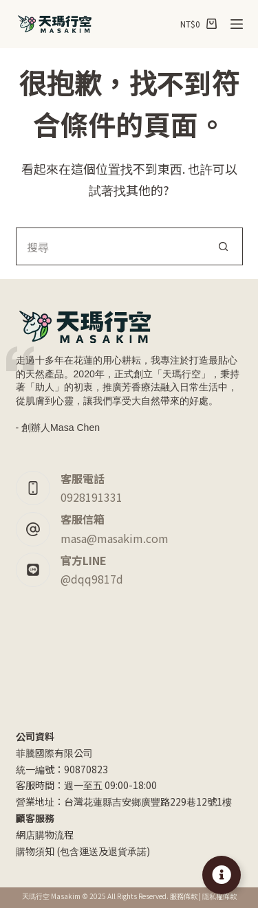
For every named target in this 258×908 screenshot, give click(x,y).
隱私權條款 (219, 896)
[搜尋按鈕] (224, 246)
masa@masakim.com (115, 538)
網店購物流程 (45, 834)
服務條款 (183, 896)
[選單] (236, 24)
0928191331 (91, 497)
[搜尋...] (110, 246)
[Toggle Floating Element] (221, 875)
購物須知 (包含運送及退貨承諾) (83, 851)
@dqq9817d (92, 579)
